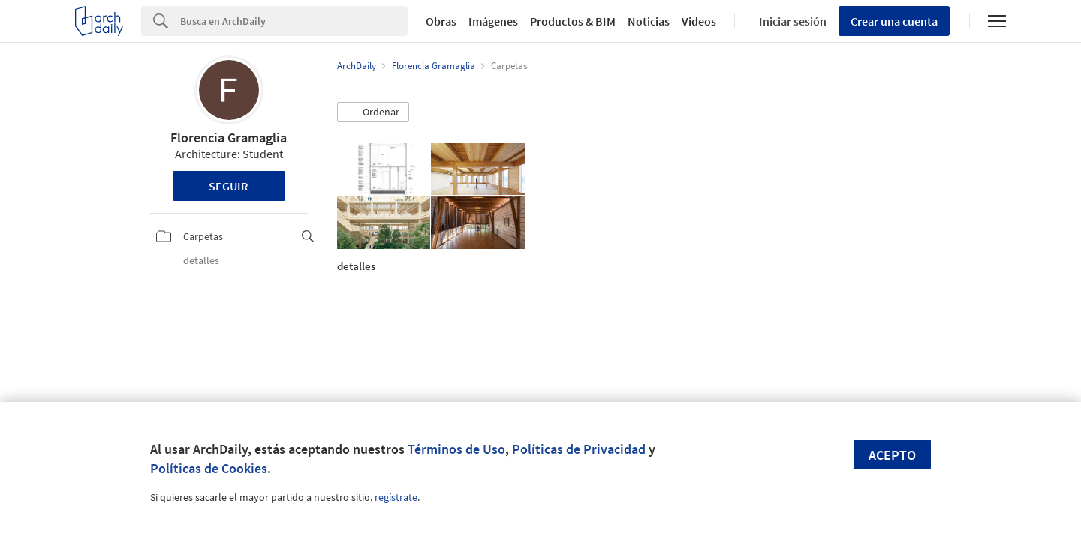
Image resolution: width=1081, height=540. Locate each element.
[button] (373, 112)
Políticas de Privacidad (579, 449)
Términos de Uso (456, 449)
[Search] (294, 21)
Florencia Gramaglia (228, 137)
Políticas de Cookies (208, 468)
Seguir (228, 186)
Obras (441, 21)
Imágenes (493, 21)
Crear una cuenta (894, 21)
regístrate (396, 497)
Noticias (649, 21)
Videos (699, 21)
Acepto (892, 455)
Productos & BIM (573, 21)
